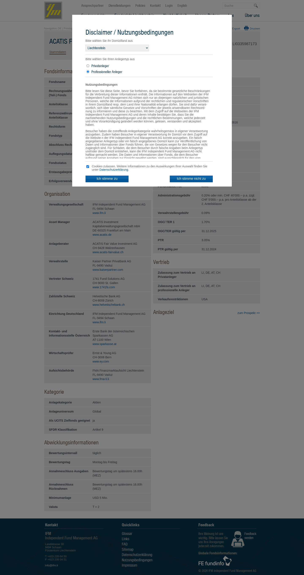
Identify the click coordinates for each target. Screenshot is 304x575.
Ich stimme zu (107, 178)
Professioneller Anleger (106, 72)
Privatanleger (100, 66)
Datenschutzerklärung (113, 169)
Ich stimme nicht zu (191, 178)
